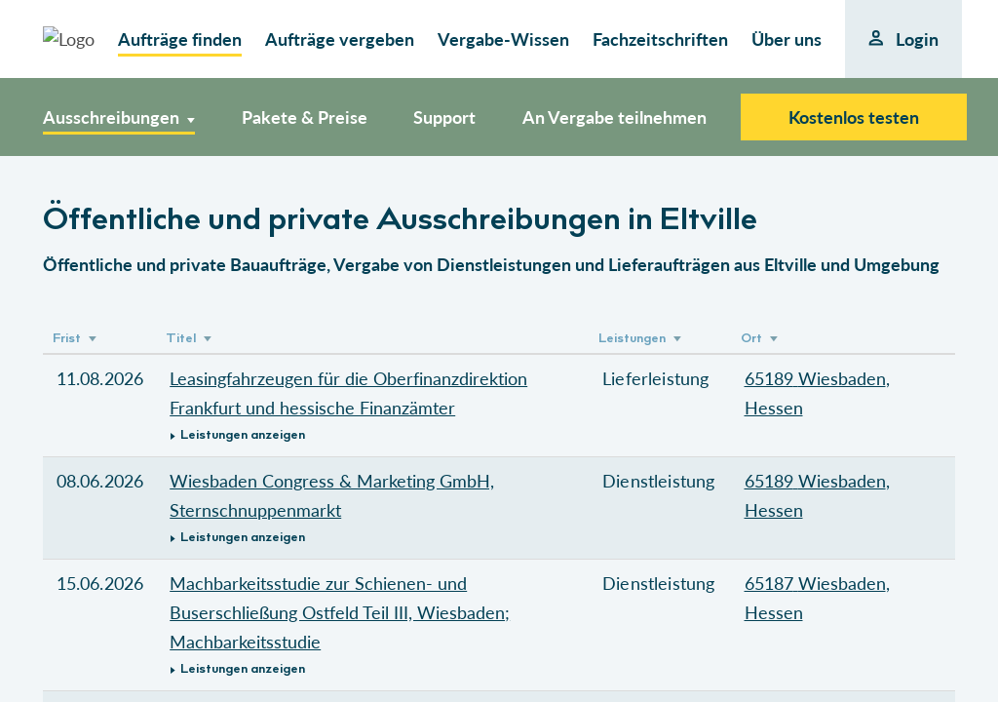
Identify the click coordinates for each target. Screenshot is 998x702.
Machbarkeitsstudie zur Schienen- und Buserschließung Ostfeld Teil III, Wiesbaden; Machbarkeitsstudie (340, 612)
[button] (373, 435)
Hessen (774, 407)
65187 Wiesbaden (815, 583)
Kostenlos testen (853, 117)
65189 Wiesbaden (815, 378)
